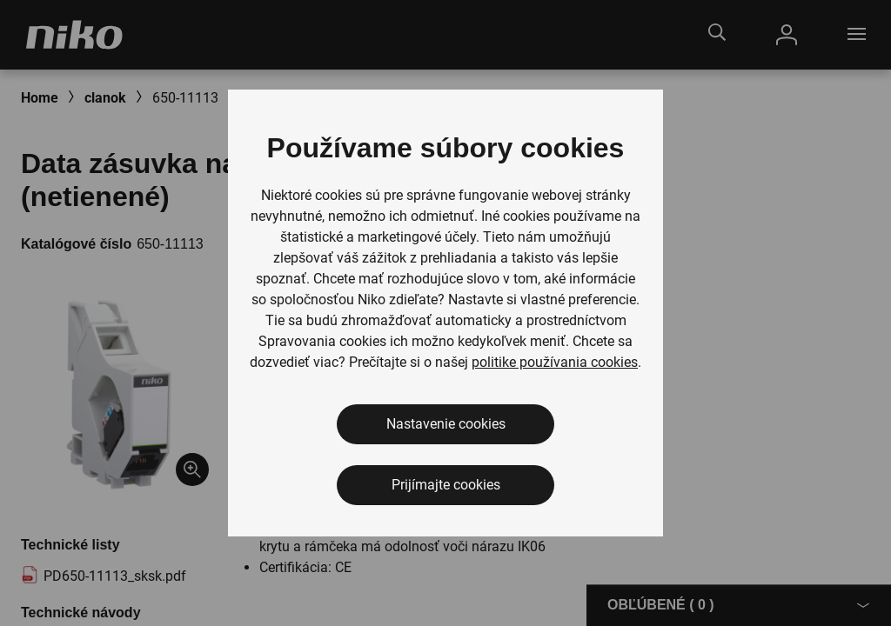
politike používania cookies (555, 362)
